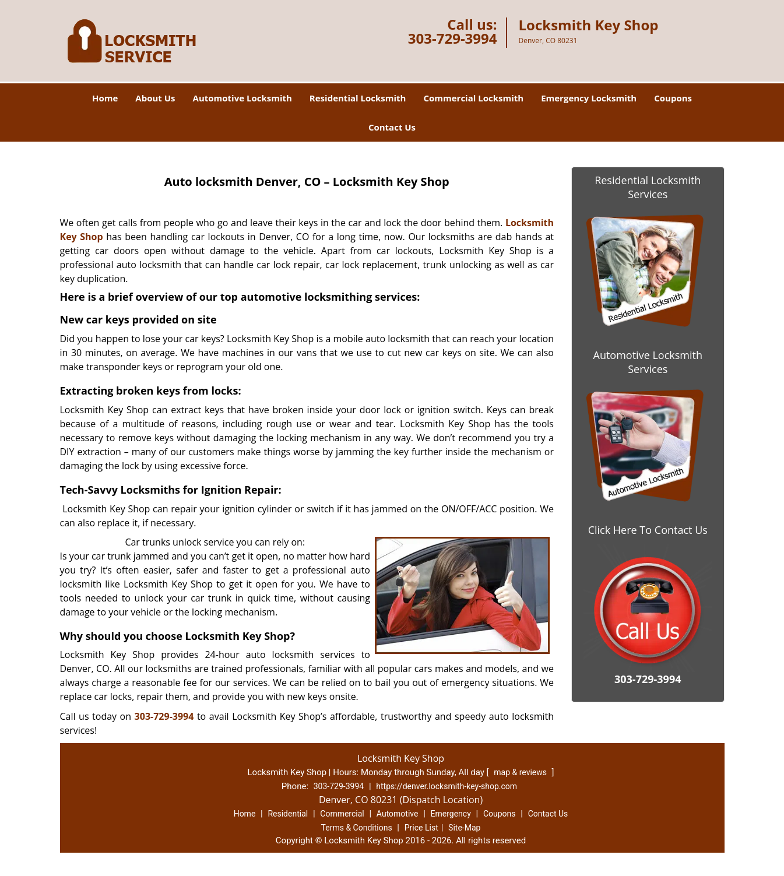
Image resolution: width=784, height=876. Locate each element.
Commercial (342, 813)
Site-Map (464, 827)
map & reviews (521, 772)
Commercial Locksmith (473, 98)
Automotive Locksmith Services (647, 362)
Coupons (673, 98)
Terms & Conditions (356, 827)
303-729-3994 (452, 38)
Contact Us (392, 127)
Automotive (398, 813)
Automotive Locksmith (242, 98)
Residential (288, 813)
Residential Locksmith (358, 98)
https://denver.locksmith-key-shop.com (446, 786)
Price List (421, 827)
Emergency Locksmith (589, 98)
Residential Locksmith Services (648, 187)
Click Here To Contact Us (648, 530)
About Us (155, 98)
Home (105, 98)
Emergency (451, 813)
